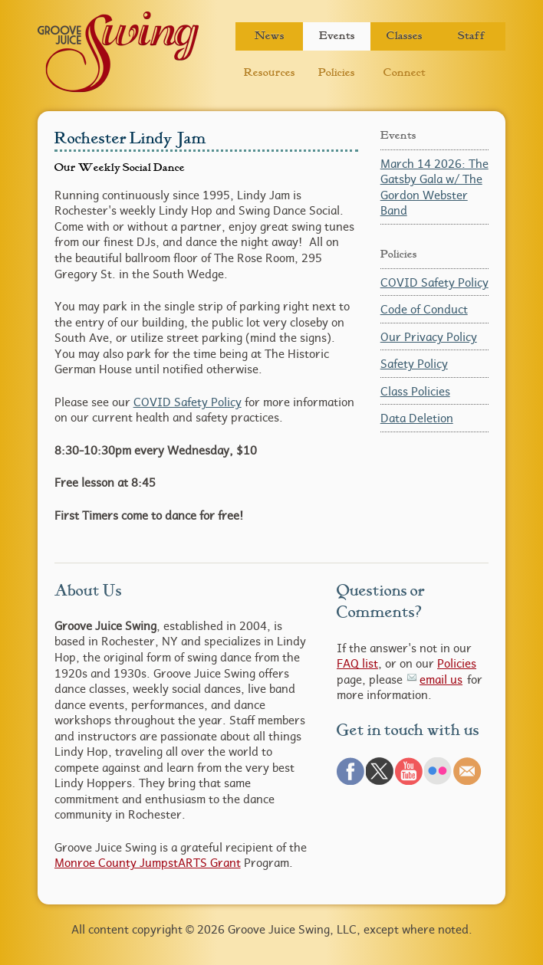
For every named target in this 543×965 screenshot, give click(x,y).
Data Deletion (416, 418)
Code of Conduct (424, 309)
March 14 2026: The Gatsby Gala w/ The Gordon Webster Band (434, 187)
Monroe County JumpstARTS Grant (147, 862)
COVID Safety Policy (187, 401)
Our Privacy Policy (428, 336)
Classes (405, 35)
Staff (471, 35)
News (270, 35)
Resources (269, 72)
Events (337, 35)
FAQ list (357, 663)
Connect (404, 72)
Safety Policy (414, 363)
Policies (336, 72)
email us (441, 679)
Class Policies (415, 391)
